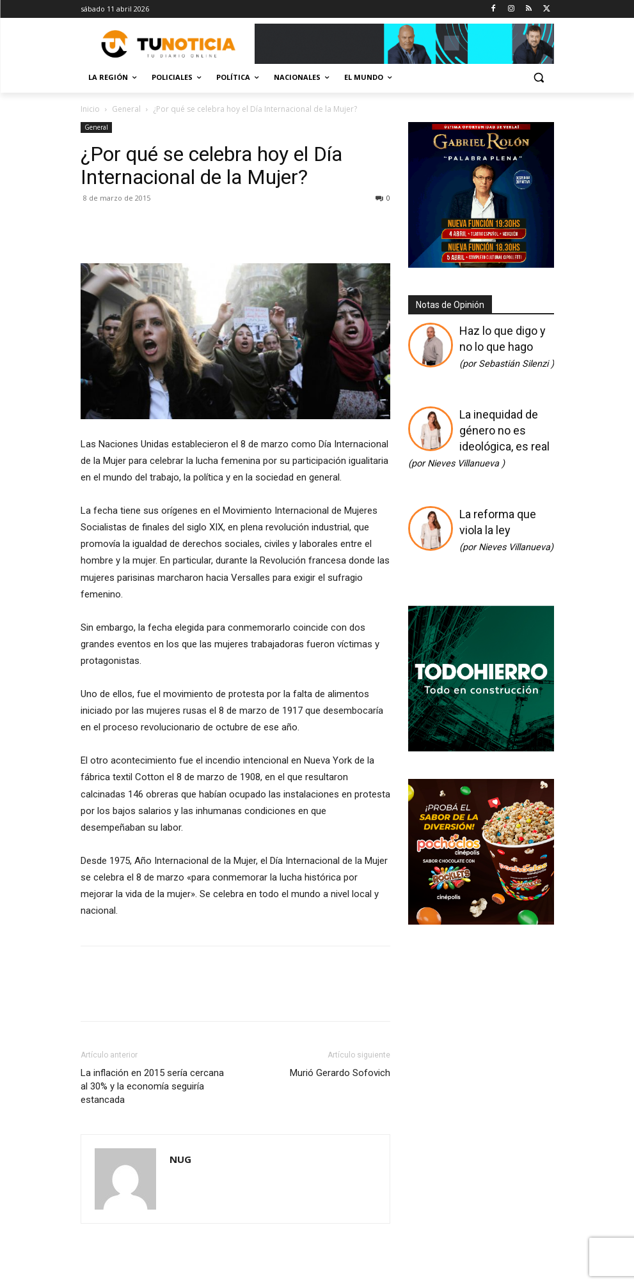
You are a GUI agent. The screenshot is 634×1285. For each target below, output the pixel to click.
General (126, 109)
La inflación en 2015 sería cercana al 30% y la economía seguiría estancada (152, 1086)
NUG (180, 1159)
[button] (539, 78)
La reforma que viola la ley (506, 530)
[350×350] (481, 748)
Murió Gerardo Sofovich (340, 1073)
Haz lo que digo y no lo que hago (506, 346)
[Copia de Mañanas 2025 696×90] (404, 44)
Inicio (90, 109)
